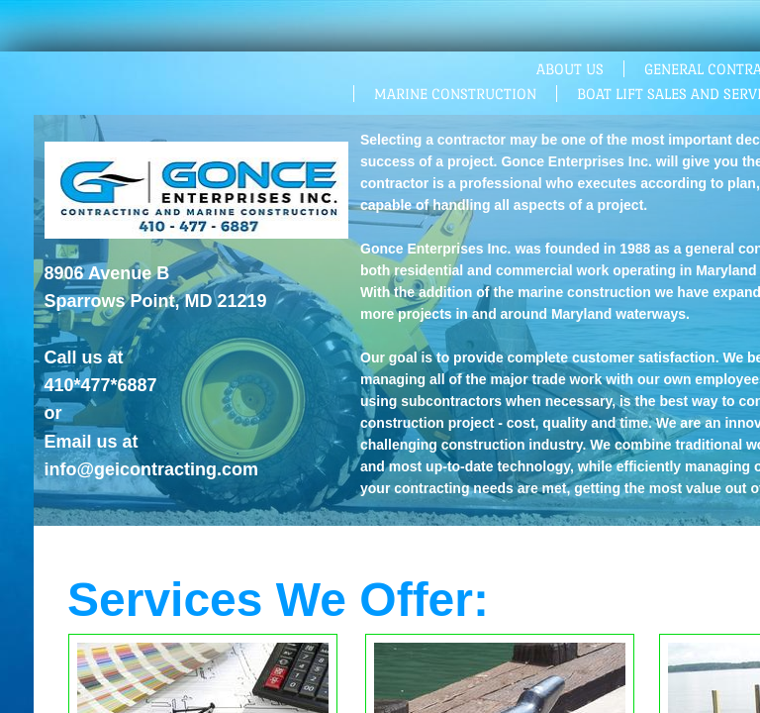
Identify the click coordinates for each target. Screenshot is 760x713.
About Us (570, 68)
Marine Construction (455, 93)
